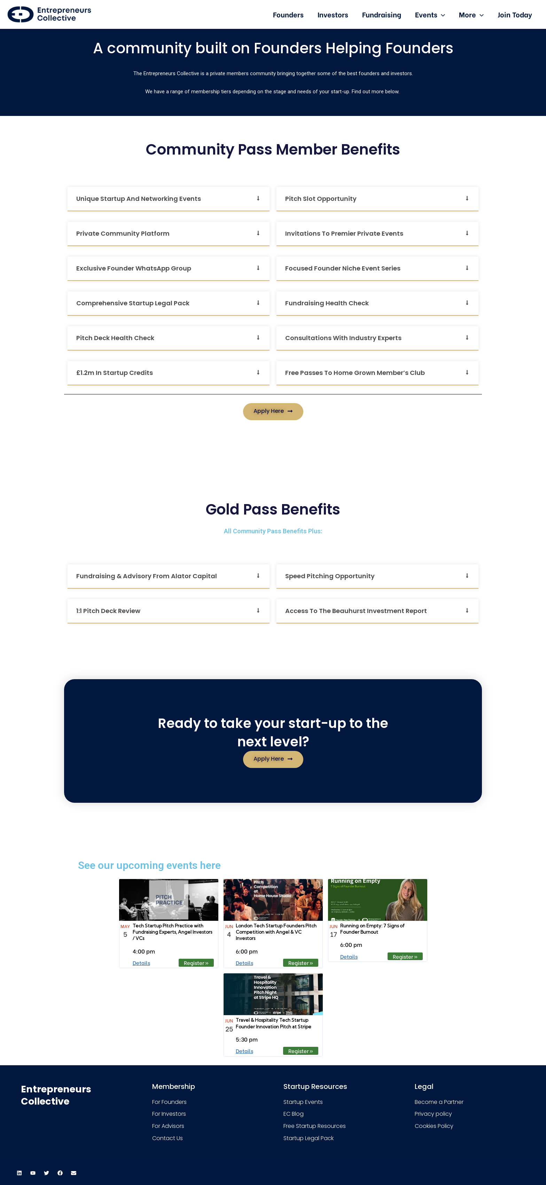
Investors (333, 14)
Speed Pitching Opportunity (330, 576)
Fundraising (381, 14)
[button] (169, 199)
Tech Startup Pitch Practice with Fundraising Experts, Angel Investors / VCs (172, 932)
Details (141, 962)
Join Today (515, 14)
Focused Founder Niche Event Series (342, 268)
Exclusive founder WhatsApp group (133, 268)
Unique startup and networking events (138, 198)
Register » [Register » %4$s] (196, 962)
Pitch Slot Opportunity (321, 198)
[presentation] (441, 14)
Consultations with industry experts (343, 337)
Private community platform (123, 233)
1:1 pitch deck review (108, 610)
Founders (288, 14)
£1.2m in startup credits (114, 372)
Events (430, 14)
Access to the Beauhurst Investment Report (356, 610)
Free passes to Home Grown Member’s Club (355, 372)
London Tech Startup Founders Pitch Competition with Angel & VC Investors (276, 932)
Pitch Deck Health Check (115, 337)
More (471, 14)
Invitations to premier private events (344, 233)
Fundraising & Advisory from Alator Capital (146, 576)
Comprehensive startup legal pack (132, 303)
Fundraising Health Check (327, 303)
